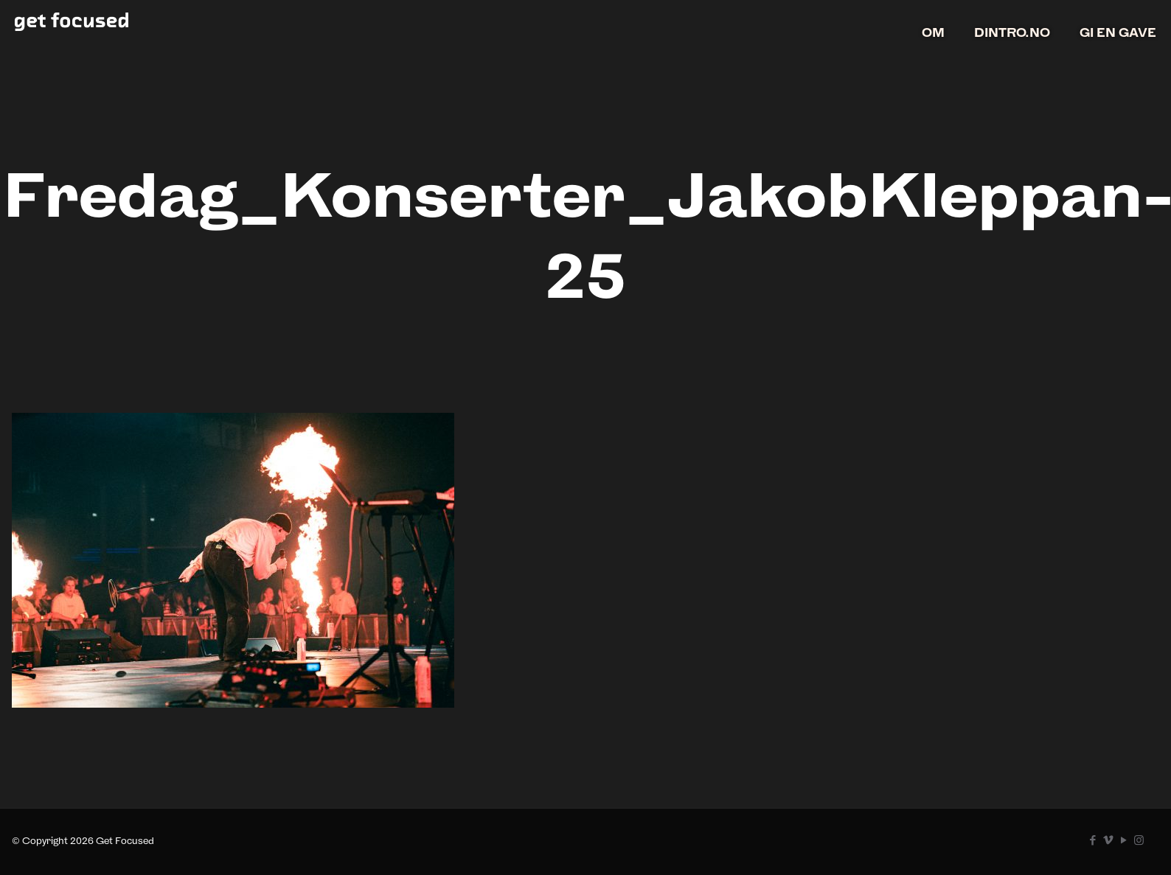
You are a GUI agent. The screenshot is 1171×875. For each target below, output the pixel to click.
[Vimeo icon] (1107, 840)
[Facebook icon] (1092, 840)
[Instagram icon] (1138, 840)
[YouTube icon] (1123, 840)
